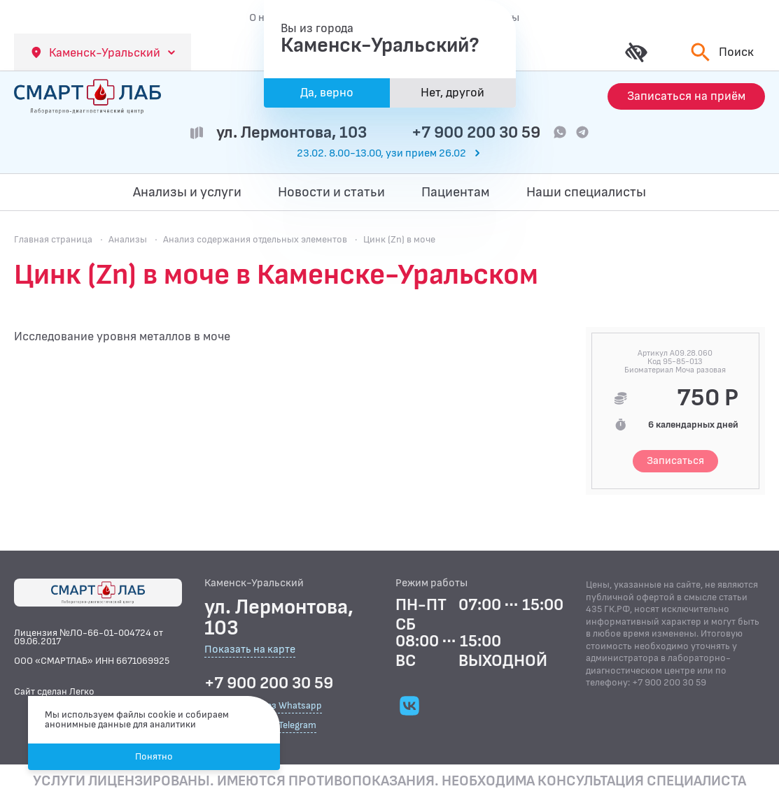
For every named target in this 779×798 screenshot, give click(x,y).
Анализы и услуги (187, 192)
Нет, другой (452, 92)
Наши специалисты (586, 192)
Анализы (127, 239)
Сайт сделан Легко (54, 691)
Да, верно (326, 92)
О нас (262, 17)
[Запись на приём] (686, 96)
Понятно (154, 756)
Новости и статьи (331, 192)
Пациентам (455, 192)
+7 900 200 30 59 (476, 132)
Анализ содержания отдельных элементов (255, 239)
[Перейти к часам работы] (390, 153)
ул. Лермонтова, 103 (291, 132)
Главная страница (53, 239)
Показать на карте (249, 650)
